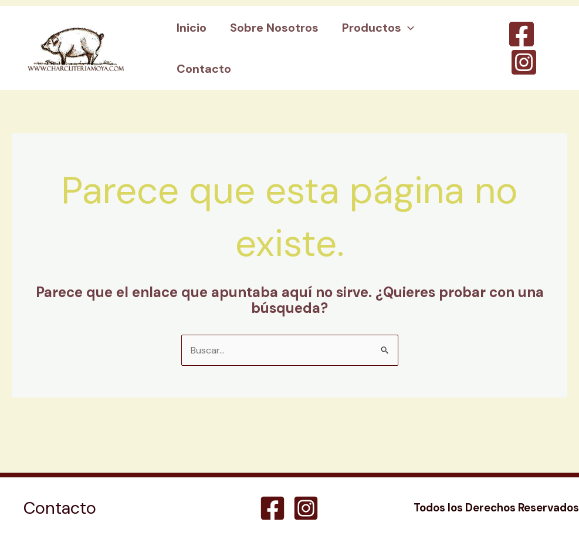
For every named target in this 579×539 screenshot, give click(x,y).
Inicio (191, 27)
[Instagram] (524, 62)
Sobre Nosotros (274, 27)
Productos (378, 27)
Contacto (204, 68)
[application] (407, 27)
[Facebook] (521, 34)
